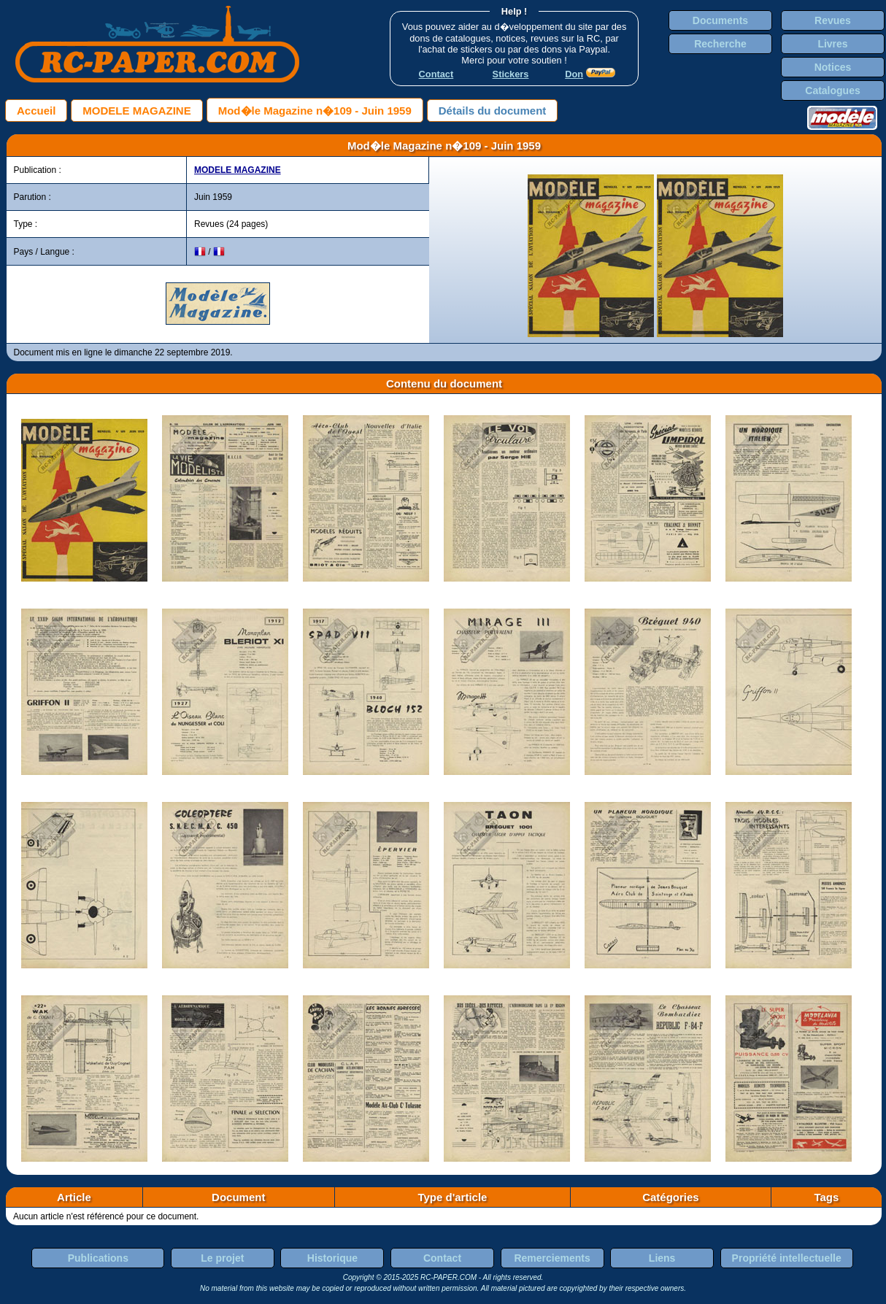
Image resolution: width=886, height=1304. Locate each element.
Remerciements (552, 1258)
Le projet (222, 1258)
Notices (833, 67)
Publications (98, 1258)
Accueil (36, 110)
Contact (442, 1258)
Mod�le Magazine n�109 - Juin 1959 (315, 110)
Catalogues (832, 90)
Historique (332, 1258)
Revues (832, 20)
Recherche (720, 44)
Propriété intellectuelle (786, 1258)
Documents (720, 20)
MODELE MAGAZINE (136, 110)
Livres (832, 44)
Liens (662, 1258)
